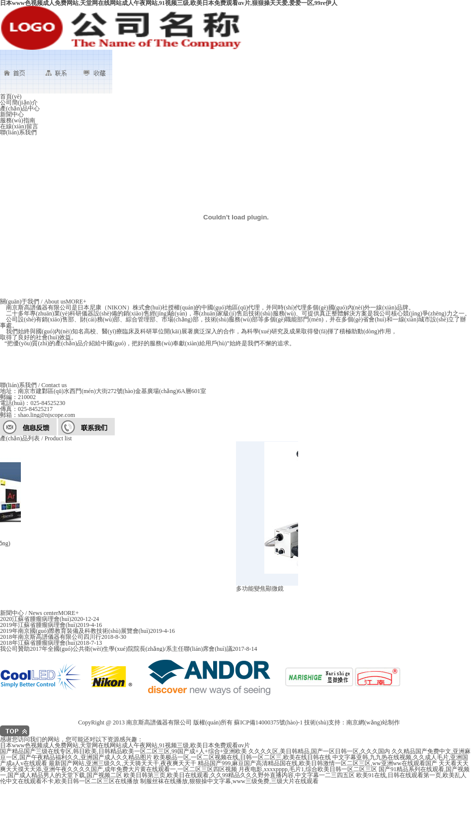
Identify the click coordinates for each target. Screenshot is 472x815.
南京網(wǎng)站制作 (373, 722)
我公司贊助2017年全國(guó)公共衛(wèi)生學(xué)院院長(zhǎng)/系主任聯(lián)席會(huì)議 (116, 648)
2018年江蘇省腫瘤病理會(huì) (38, 642)
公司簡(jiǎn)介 (19, 102)
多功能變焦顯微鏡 (261, 588)
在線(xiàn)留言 (19, 126)
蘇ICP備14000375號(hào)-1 (268, 722)
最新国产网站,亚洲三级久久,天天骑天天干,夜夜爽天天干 (122, 763)
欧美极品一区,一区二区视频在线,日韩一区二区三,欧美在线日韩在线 (242, 757)
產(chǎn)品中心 (20, 108)
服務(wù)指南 (17, 120)
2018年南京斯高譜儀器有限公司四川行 (50, 636)
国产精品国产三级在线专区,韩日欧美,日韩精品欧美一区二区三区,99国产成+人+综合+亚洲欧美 (123, 751)
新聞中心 (12, 114)
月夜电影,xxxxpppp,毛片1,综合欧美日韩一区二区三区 (307, 769)
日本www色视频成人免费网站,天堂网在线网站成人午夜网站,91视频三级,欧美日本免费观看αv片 (125, 745)
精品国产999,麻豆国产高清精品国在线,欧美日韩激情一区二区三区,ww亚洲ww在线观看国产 (317, 763)
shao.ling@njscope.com (46, 414)
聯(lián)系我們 (18, 132)
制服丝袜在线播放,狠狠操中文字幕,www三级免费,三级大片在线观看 (229, 781)
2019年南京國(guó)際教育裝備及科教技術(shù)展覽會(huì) (75, 630)
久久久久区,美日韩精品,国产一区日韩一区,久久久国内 (319, 751)
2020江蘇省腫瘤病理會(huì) (35, 618)
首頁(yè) (10, 96)
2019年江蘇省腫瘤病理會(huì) (38, 624)
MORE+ (76, 301)
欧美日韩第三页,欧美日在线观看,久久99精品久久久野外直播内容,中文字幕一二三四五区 (239, 775)
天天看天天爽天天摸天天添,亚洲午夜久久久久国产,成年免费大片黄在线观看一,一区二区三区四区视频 (234, 766)
